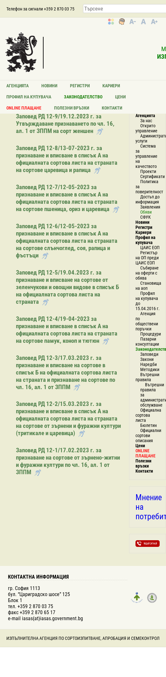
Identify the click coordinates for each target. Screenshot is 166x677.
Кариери (111, 85)
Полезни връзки (71, 107)
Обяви (146, 212)
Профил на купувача (28, 96)
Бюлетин (148, 425)
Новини (49, 85)
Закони (147, 359)
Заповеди (149, 354)
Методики (149, 369)
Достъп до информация (147, 199)
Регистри (80, 85)
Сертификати (152, 176)
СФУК (145, 217)
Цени (120, 96)
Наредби (148, 364)
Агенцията (17, 85)
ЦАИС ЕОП (150, 247)
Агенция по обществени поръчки (146, 321)
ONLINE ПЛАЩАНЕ (23, 107)
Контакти (112, 107)
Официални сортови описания (148, 435)
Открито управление (146, 128)
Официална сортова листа (148, 415)
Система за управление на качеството (146, 156)
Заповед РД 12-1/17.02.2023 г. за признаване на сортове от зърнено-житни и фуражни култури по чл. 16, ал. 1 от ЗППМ (68, 461)
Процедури (150, 333)
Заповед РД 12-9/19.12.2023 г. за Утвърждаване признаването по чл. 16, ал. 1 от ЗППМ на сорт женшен (65, 124)
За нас (146, 120)
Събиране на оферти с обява (147, 273)
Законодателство (83, 96)
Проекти (148, 171)
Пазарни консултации (147, 341)
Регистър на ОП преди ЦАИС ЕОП (147, 257)
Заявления (150, 206)
